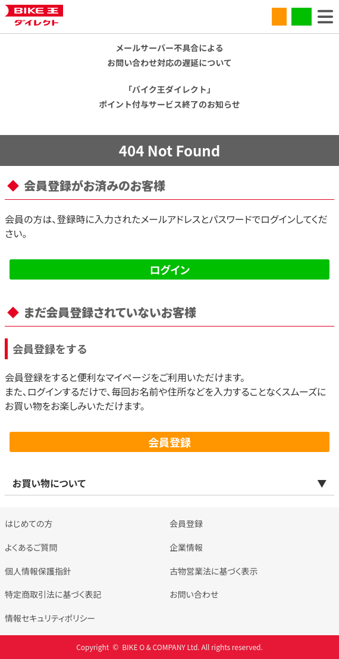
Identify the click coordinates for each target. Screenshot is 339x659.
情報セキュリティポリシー (50, 618)
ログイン (169, 269)
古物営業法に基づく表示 (214, 571)
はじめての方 (29, 523)
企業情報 (186, 547)
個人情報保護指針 (38, 571)
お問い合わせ (194, 594)
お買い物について (49, 483)
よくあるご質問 (31, 547)
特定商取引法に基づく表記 (53, 594)
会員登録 (169, 442)
